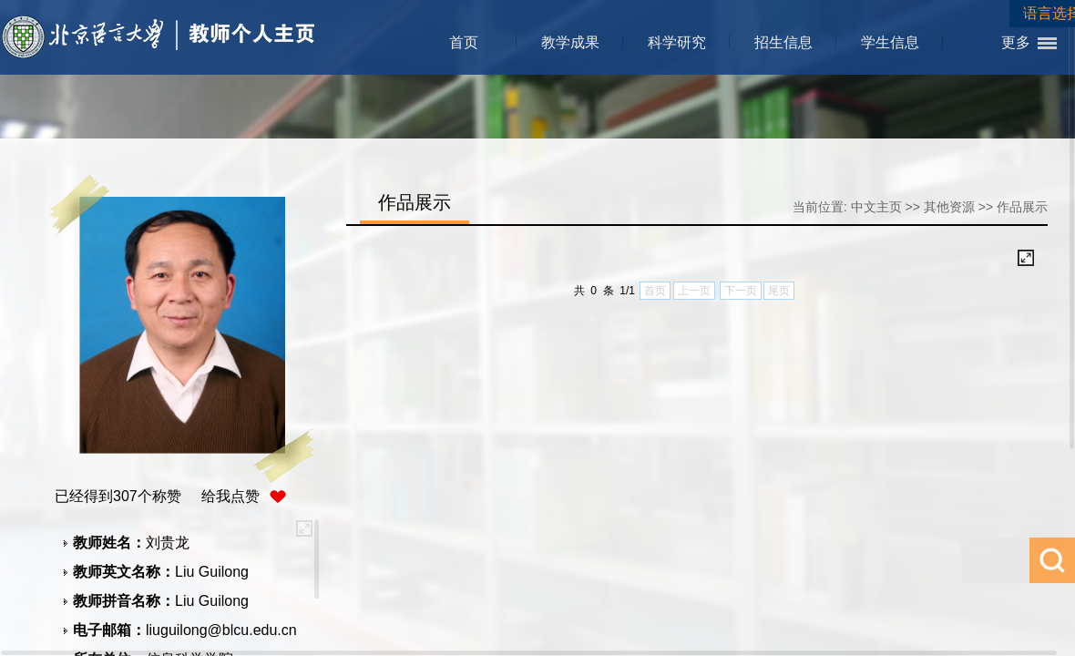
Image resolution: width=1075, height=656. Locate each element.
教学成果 (570, 42)
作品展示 (1022, 207)
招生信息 (783, 42)
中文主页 (876, 207)
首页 (463, 42)
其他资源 (949, 207)
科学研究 (677, 42)
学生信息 (890, 42)
